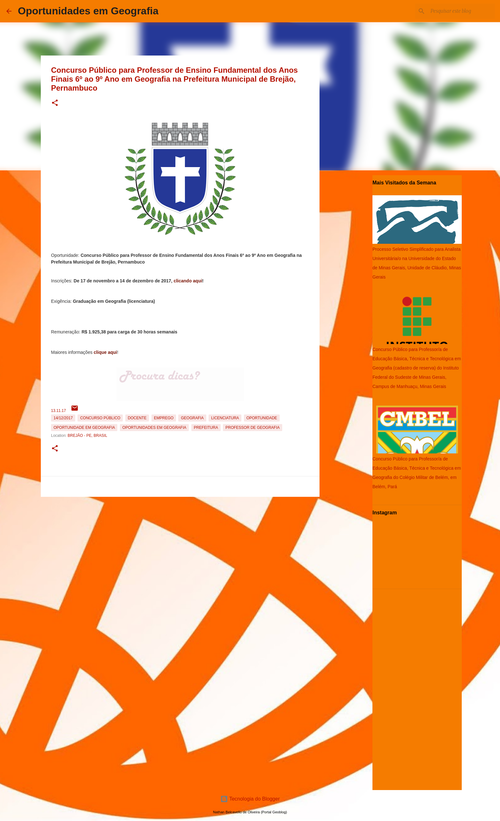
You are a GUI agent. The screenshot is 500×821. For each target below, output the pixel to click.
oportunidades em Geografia (154, 427)
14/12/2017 (63, 418)
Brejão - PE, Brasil (87, 435)
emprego (163, 418)
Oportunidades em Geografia (88, 11)
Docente (137, 418)
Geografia (192, 418)
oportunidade (261, 418)
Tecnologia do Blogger (250, 799)
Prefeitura (206, 427)
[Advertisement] (180, 544)
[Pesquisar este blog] (461, 11)
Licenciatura (225, 418)
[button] (55, 103)
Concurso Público (100, 418)
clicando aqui (187, 280)
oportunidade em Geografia (84, 427)
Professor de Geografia (252, 427)
